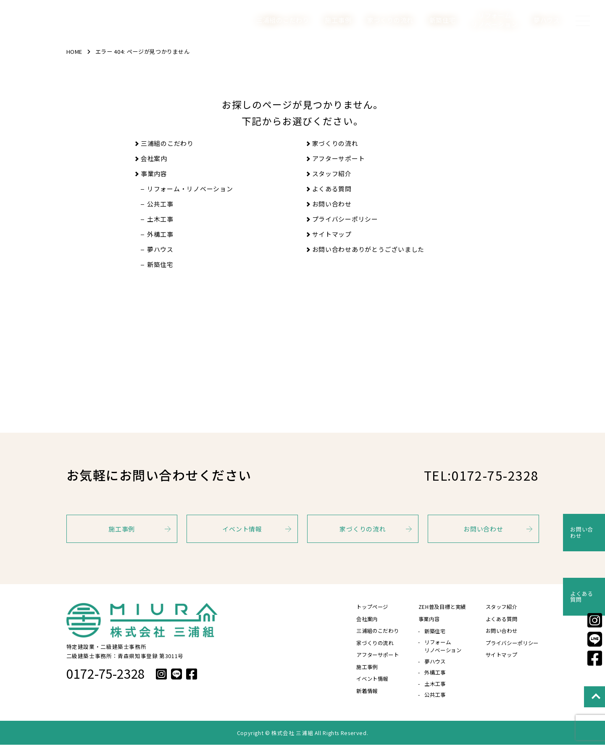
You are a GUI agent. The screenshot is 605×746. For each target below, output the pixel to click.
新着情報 (359, 694)
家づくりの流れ (390, 20)
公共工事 (160, 203)
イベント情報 (242, 528)
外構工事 (160, 234)
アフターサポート (338, 158)
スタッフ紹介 (332, 173)
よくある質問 (332, 188)
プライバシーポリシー (345, 218)
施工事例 (338, 20)
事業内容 (154, 173)
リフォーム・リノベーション (190, 188)
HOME (75, 52)
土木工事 (160, 218)
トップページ (364, 607)
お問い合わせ (332, 203)
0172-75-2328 (105, 673)
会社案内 (154, 158)
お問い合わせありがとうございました (368, 249)
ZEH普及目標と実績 (437, 607)
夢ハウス (547, 20)
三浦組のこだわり (282, 20)
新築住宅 (442, 20)
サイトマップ (332, 234)
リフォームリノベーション (494, 20)
